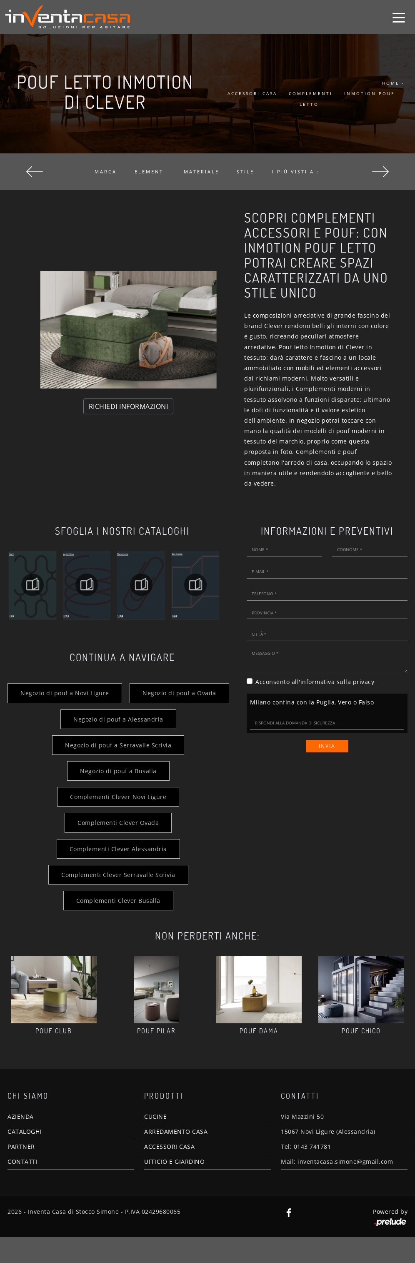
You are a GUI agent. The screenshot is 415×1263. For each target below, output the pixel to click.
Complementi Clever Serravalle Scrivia (118, 901)
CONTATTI (23, 1188)
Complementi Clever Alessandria (118, 875)
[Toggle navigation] (399, 17)
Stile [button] (245, 171)
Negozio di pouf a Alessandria (118, 745)
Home (391, 83)
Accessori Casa (252, 93)
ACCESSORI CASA (169, 1172)
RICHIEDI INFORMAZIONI (128, 406)
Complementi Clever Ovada (118, 849)
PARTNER (21, 1172)
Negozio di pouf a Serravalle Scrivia (118, 771)
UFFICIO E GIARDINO (174, 1188)
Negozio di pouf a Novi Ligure (118, 693)
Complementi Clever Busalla (118, 926)
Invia (327, 745)
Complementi (310, 93)
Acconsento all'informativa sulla (314, 682)
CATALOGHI (25, 1157)
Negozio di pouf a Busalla (118, 797)
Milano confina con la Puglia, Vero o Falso (312, 702)
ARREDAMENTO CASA (176, 1157)
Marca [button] (106, 171)
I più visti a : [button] (295, 171)
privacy (364, 682)
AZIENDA (21, 1142)
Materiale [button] (201, 171)
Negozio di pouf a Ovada (118, 719)
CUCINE (155, 1142)
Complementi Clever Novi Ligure (118, 823)
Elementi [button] (150, 171)
